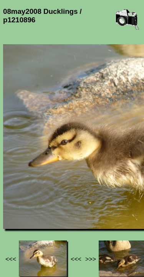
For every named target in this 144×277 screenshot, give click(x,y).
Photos (45, 207)
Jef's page (17, 207)
